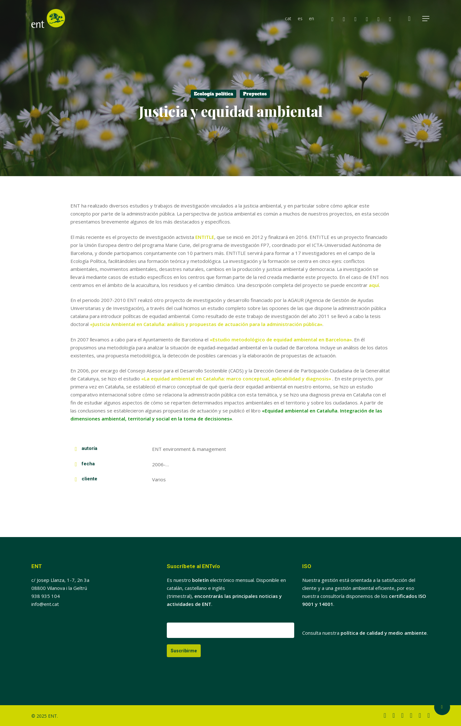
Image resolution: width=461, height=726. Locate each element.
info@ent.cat (45, 604)
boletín (200, 580)
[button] (426, 18)
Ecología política (213, 94)
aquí (374, 285)
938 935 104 (45, 596)
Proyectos (255, 94)
